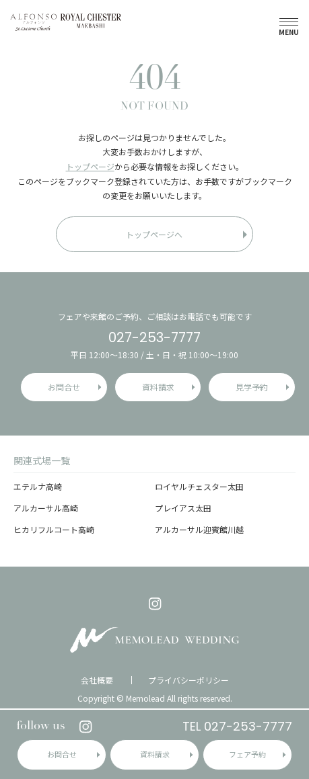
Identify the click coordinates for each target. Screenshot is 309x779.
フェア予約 (247, 754)
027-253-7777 (154, 337)
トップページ (90, 166)
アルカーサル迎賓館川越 (199, 529)
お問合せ (62, 754)
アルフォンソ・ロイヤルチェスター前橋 (65, 22)
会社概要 (97, 680)
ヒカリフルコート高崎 (53, 529)
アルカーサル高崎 (45, 508)
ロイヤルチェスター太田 (199, 486)
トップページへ (154, 234)
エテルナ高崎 (37, 486)
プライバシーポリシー (188, 680)
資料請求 (155, 754)
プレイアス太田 (183, 508)
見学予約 (252, 387)
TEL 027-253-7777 (237, 726)
